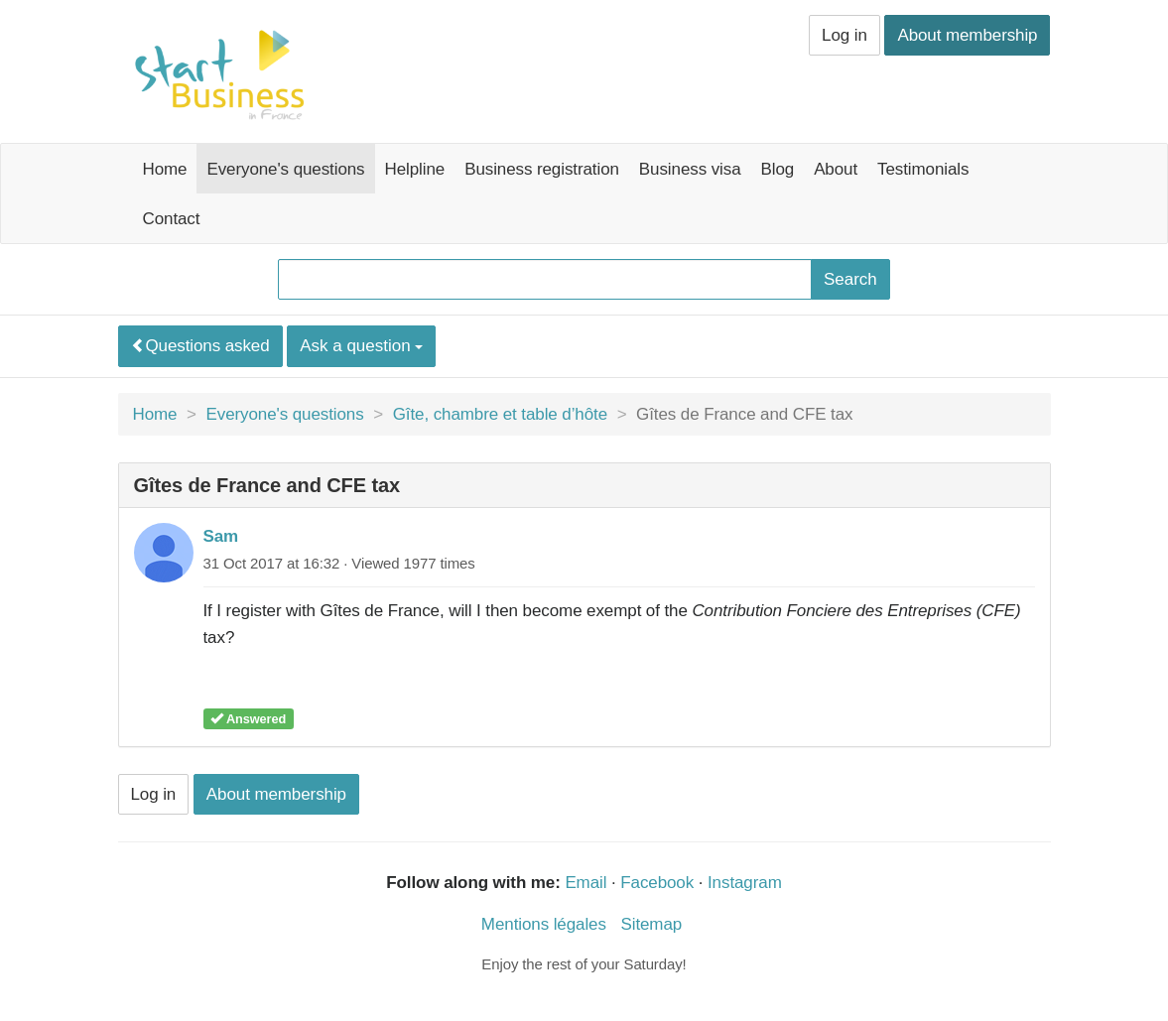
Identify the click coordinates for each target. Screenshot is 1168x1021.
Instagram (745, 882)
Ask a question (361, 345)
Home (165, 169)
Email (585, 882)
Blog (778, 169)
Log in (844, 35)
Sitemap (651, 924)
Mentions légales (543, 924)
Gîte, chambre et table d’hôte (500, 414)
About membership (967, 35)
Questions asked (200, 345)
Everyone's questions (285, 169)
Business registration (541, 169)
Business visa (690, 169)
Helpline (415, 169)
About (835, 169)
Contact (171, 218)
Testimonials (923, 169)
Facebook (657, 882)
